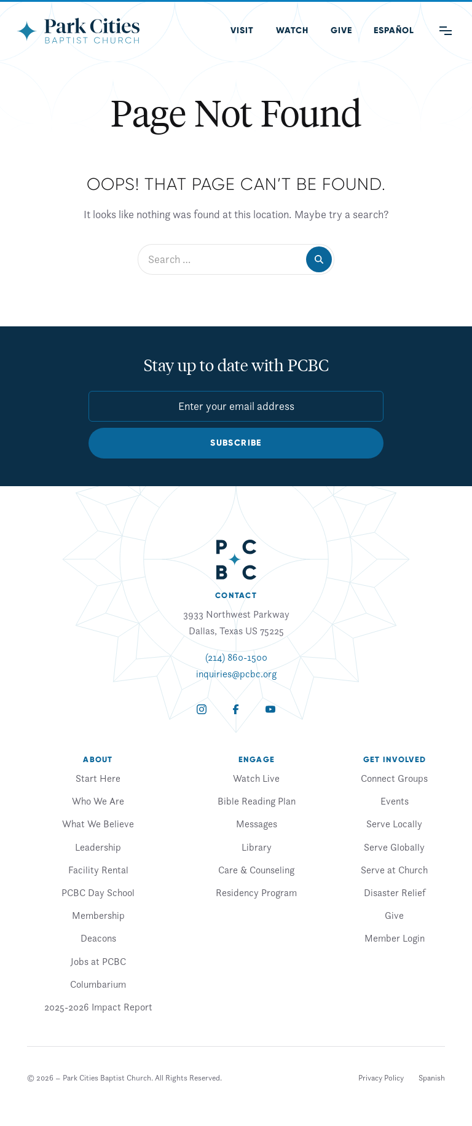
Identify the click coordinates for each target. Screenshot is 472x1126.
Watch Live (256, 778)
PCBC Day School (98, 892)
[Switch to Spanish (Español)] (394, 30)
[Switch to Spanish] (432, 1078)
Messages (256, 823)
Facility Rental (98, 870)
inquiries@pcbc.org (236, 673)
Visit (242, 30)
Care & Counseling (256, 870)
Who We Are (98, 801)
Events (394, 801)
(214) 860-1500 (236, 657)
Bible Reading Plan (257, 801)
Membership (98, 915)
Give (341, 30)
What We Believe (98, 823)
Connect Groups (394, 778)
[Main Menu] (445, 31)
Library (257, 847)
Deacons (98, 938)
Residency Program (256, 892)
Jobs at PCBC (98, 961)
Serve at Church (394, 870)
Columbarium (98, 984)
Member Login (394, 938)
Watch (292, 30)
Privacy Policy (381, 1078)
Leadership (98, 847)
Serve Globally (394, 847)
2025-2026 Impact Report (98, 1007)
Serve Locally (394, 823)
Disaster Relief (394, 892)
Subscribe (236, 443)
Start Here (98, 778)
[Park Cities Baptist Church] (78, 31)
